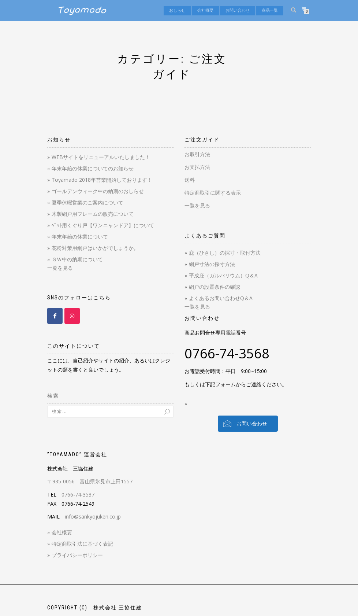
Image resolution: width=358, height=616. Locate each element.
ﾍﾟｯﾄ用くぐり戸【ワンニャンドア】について (103, 225)
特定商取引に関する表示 (212, 192)
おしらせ (177, 10)
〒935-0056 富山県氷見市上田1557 (90, 481)
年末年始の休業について (80, 236)
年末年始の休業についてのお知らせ (93, 168)
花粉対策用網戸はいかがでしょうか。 (95, 247)
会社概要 (205, 10)
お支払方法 (197, 166)
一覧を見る (60, 267)
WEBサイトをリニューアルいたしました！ (101, 157)
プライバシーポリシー (77, 555)
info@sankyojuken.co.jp (93, 516)
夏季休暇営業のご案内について (87, 202)
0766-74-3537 (77, 494)
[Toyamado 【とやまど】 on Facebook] (55, 316)
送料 (189, 179)
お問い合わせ (237, 10)
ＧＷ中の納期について (77, 259)
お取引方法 (197, 154)
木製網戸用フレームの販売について (93, 213)
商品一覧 (270, 10)
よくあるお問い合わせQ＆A (221, 298)
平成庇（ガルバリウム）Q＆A (223, 275)
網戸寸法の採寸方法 (212, 264)
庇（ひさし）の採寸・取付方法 (225, 252)
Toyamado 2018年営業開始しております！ (102, 179)
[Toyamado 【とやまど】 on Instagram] (72, 316)
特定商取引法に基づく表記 (82, 543)
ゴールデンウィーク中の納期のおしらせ (98, 191)
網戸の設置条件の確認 (214, 286)
